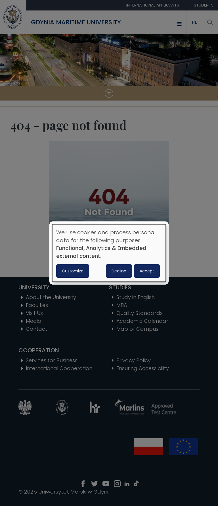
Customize (72, 271)
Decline (119, 271)
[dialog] (109, 253)
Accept (147, 271)
